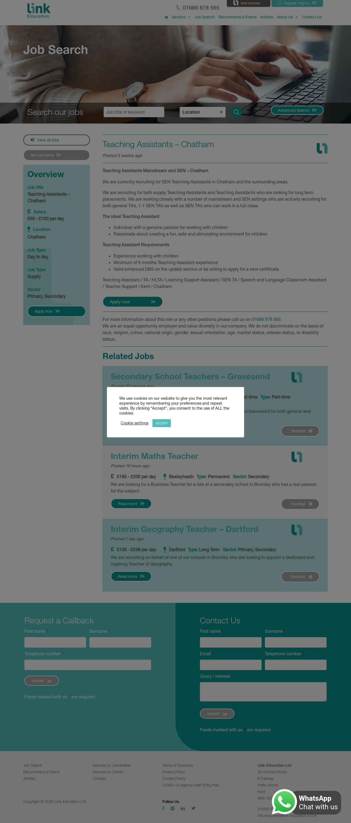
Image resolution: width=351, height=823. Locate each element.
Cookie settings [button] (134, 423)
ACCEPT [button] (162, 423)
